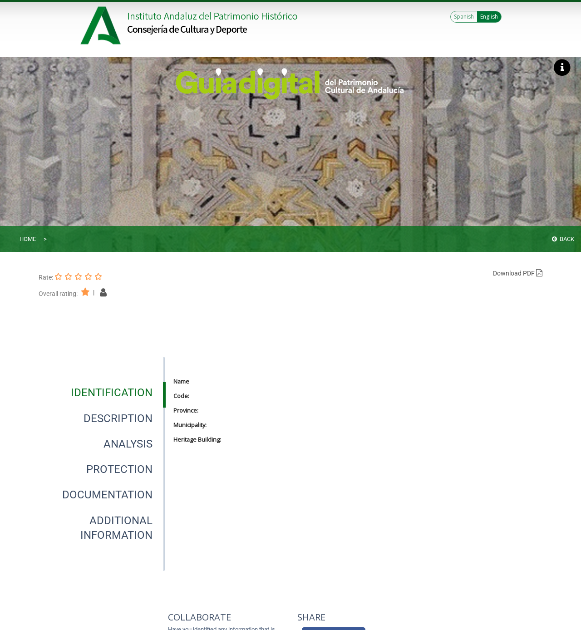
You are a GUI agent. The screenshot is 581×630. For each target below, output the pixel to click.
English (489, 16)
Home (28, 239)
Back (563, 239)
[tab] (111, 392)
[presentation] (101, 392)
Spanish (464, 16)
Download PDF (517, 273)
